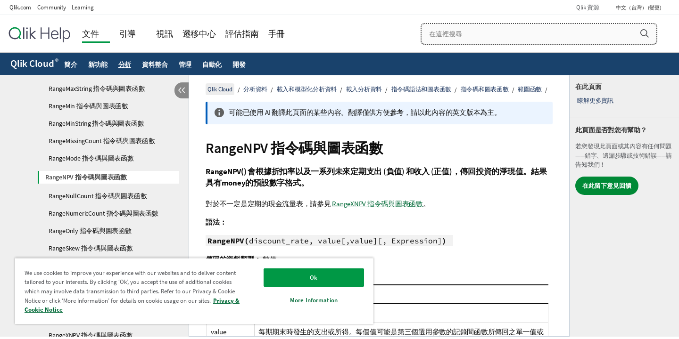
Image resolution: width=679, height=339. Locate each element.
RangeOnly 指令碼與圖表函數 (90, 230)
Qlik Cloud (34, 63)
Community (51, 7)
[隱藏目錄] (181, 90)
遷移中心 (199, 33)
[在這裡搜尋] (539, 34)
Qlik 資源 (587, 7)
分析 (125, 64)
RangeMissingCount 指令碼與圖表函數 (102, 141)
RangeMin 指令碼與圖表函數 (88, 106)
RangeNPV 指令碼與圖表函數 (86, 177)
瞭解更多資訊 (595, 101)
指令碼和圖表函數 (485, 89)
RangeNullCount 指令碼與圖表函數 (98, 196)
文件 (90, 33)
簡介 (70, 64)
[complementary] (624, 206)
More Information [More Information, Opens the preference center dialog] (314, 300)
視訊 (164, 33)
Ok (313, 278)
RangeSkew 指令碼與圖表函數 (91, 248)
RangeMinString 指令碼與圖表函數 (96, 123)
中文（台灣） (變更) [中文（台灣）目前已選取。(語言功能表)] (639, 7)
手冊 (276, 33)
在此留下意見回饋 (606, 186)
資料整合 (155, 64)
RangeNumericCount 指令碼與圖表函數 (103, 213)
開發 (239, 64)
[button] (645, 33)
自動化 (212, 64)
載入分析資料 (364, 89)
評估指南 (242, 33)
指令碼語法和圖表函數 (421, 89)
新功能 (98, 64)
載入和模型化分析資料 (307, 89)
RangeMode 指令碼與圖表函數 (91, 158)
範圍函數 (530, 89)
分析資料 (255, 89)
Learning (82, 7)
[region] (194, 291)
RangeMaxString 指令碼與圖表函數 (97, 88)
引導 (127, 33)
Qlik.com (20, 7)
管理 (185, 64)
